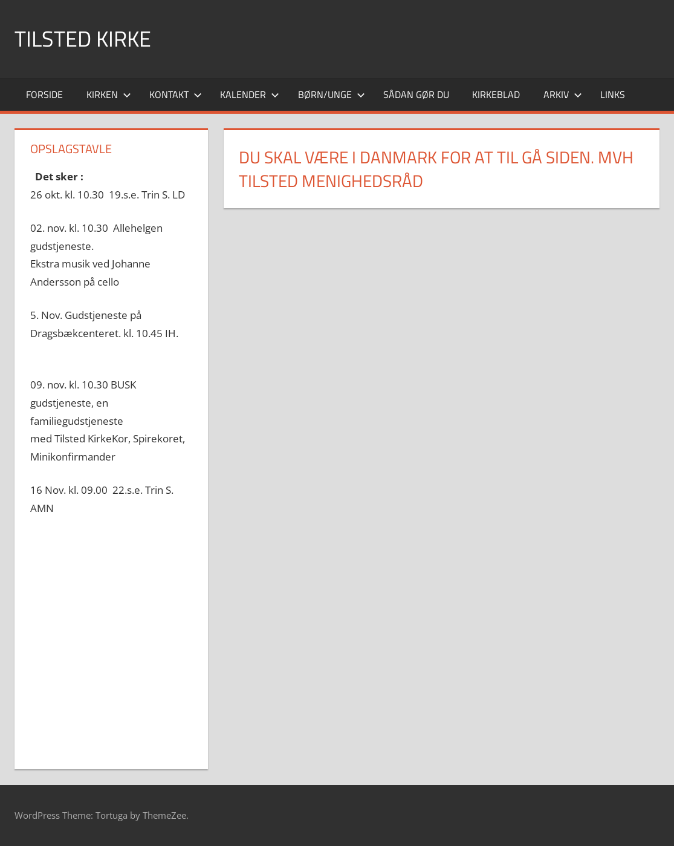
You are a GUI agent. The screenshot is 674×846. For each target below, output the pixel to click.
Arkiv (562, 94)
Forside (44, 94)
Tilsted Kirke (83, 38)
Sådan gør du (416, 94)
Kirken (108, 94)
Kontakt (175, 94)
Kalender (249, 94)
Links (612, 94)
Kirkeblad (496, 94)
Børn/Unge (331, 94)
